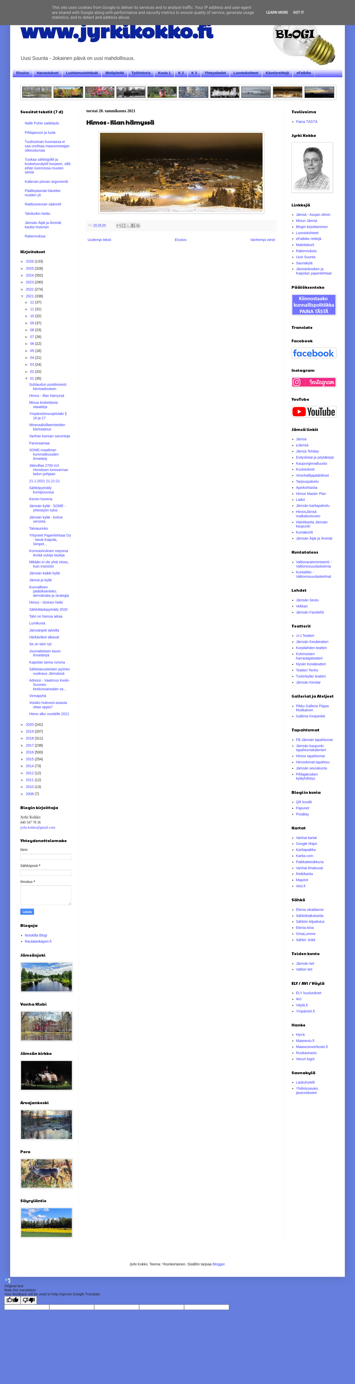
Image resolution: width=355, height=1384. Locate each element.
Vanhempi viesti (262, 240)
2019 (30, 731)
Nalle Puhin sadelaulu (42, 123)
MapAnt (302, 880)
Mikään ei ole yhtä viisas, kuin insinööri (49, 564)
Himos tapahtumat (310, 756)
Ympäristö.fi (305, 1011)
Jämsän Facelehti (310, 612)
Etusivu (22, 73)
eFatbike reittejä (308, 239)
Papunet (302, 808)
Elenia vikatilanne (310, 910)
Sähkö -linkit (305, 940)
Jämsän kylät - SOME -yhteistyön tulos (47, 508)
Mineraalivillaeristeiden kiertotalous (47, 427)
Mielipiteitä (114, 73)
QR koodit (304, 802)
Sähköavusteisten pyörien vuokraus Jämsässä (49, 671)
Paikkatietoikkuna (310, 862)
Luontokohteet (246, 73)
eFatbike (304, 73)
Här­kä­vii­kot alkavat (44, 637)
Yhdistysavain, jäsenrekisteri (307, 1090)
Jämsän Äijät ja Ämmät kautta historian (43, 225)
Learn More (277, 12)
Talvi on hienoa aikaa (45, 616)
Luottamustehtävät (82, 73)
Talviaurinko (38, 528)
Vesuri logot (305, 1059)
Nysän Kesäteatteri (311, 664)
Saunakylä (304, 263)
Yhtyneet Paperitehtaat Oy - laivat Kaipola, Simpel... (50, 539)
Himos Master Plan (311, 494)
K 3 (194, 73)
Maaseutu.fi (305, 1041)
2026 (30, 261)
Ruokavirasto (306, 1053)
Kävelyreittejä (277, 73)
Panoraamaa (39, 443)
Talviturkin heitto (37, 214)
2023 (30, 282)
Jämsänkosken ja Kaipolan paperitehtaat (314, 271)
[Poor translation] (29, 1300)
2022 (30, 289)
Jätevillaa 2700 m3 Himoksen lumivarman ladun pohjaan (48, 469)
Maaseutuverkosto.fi (312, 1047)
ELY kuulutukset (308, 993)
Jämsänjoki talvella (44, 630)
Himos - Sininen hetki (46, 602)
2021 (30, 296)
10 (32, 316)
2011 (30, 780)
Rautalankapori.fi (38, 941)
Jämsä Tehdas (307, 451)
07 (32, 337)
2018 (30, 738)
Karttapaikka (306, 850)
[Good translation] (12, 1300)
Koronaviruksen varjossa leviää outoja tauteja (48, 553)
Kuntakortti (304, 532)
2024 (30, 275)
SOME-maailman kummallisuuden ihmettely (44, 454)
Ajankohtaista (306, 488)
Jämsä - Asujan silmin (313, 215)
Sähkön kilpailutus (310, 922)
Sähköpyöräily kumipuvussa (41, 490)
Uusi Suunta (305, 257)
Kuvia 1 (164, 73)
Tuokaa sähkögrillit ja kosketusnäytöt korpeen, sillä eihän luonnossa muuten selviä (48, 165)
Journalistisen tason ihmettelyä (45, 653)
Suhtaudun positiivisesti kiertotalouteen (47, 386)
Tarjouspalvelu (307, 481)
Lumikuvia (37, 623)
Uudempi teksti (99, 240)
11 (32, 309)
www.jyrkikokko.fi (116, 30)
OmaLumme (306, 934)
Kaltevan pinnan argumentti (46, 182)
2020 (30, 724)
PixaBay (302, 814)
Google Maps (306, 844)
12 (32, 302)
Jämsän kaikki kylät (44, 573)
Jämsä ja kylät (40, 580)
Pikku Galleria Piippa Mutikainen (312, 708)
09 (32, 323)
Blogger (218, 1264)
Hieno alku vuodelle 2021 (49, 714)
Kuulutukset (305, 469)
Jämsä (301, 439)
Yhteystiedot (215, 73)
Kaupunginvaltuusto (311, 463)
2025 (30, 268)
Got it (298, 12)
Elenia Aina (305, 928)
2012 (30, 773)
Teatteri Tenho (307, 670)
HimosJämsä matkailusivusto (308, 514)
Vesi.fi (300, 886)
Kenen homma (40, 499)
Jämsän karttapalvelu (313, 506)
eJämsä (302, 445)
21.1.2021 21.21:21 (44, 481)
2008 (30, 794)
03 (32, 364)
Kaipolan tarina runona (47, 662)
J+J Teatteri (305, 636)
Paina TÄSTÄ (307, 122)
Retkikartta (304, 874)
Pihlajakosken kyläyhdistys (307, 776)
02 (32, 371)
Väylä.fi (302, 1005)
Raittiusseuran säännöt (43, 204)
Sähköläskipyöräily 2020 (48, 609)
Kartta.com (304, 856)
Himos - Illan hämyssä (46, 396)
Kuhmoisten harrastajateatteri (309, 656)
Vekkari (302, 606)
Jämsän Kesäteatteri (312, 642)
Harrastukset (48, 73)
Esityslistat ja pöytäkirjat (315, 457)
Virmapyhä (37, 696)
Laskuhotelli (305, 1082)
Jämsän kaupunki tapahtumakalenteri (311, 748)
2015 (30, 759)
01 (32, 378)
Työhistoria (141, 73)
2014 (30, 766)
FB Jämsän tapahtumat (314, 740)
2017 (30, 745)
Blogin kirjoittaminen (312, 227)
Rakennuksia (35, 236)
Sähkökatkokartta (310, 916)
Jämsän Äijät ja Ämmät (314, 538)
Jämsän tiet (305, 963)
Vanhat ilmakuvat (309, 868)
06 (32, 344)
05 (32, 351)
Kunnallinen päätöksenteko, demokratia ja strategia (49, 591)
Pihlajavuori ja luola (40, 133)
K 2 (181, 73)
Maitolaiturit (305, 245)
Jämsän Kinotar (308, 682)
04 (32, 358)
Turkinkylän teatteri (311, 676)
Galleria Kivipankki (310, 716)
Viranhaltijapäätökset (312, 475)
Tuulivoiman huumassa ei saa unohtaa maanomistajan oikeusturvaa (47, 146)
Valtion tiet (304, 969)
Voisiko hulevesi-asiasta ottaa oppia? (48, 705)
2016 (30, 752)
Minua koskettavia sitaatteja (43, 404)
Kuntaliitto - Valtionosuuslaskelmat (313, 574)
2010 (30, 787)
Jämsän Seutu (307, 600)
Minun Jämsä (306, 221)
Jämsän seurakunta (311, 768)
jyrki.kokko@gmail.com (37, 827)
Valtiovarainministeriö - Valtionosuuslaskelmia (314, 564)
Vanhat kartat (306, 838)
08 (32, 330)
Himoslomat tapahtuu (313, 762)
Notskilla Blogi (36, 935)
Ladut (300, 499)
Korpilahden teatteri (311, 648)
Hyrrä (300, 1035)
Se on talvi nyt (40, 644)
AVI (299, 999)
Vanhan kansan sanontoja (49, 436)
